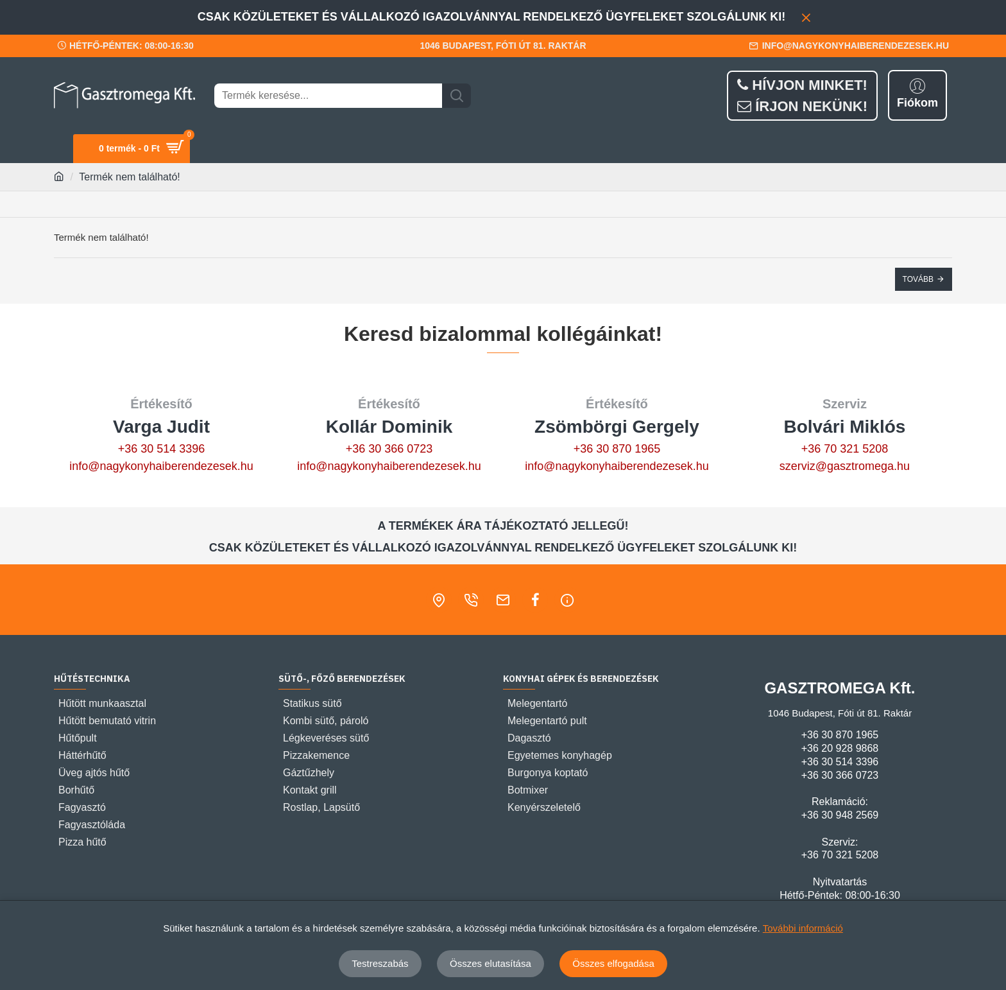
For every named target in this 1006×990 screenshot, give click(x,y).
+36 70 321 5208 (845, 448)
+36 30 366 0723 (389, 448)
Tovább (918, 279)
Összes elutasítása (490, 963)
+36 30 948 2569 (840, 815)
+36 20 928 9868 (840, 748)
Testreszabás (380, 963)
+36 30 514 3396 (161, 448)
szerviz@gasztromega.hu (845, 466)
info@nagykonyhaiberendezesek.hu (161, 466)
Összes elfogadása (613, 963)
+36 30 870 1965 (617, 448)
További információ (803, 928)
